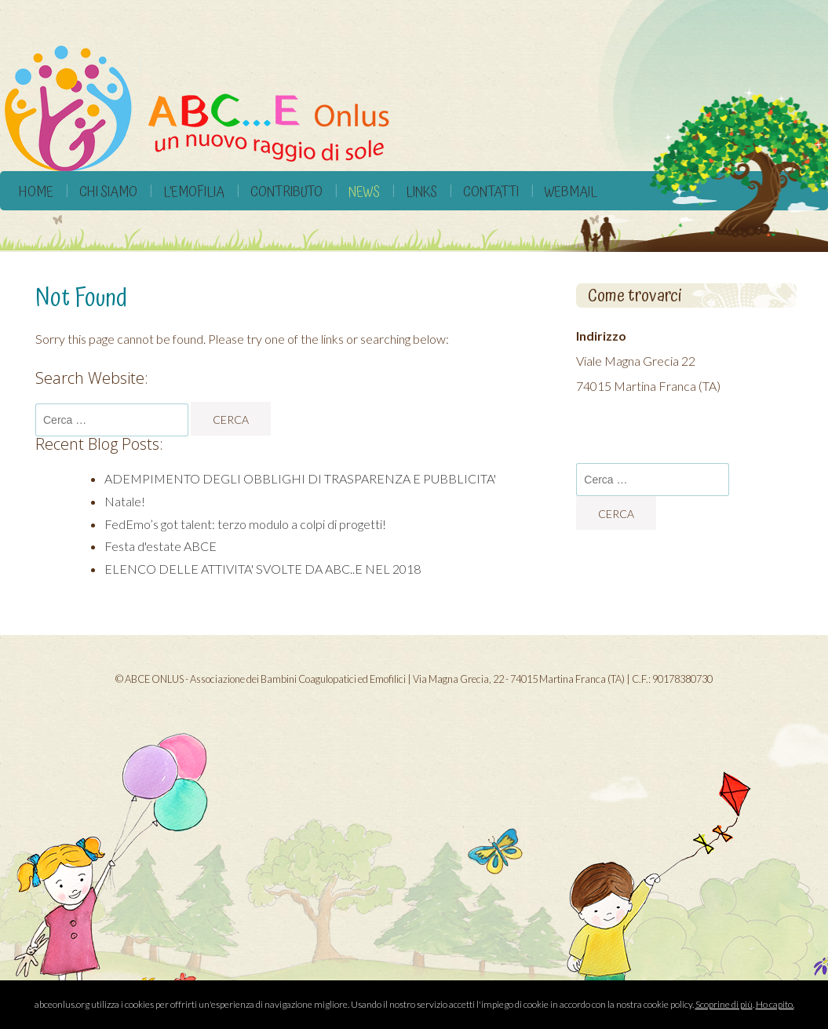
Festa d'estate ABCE (160, 545)
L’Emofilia (193, 192)
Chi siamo (108, 192)
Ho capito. (775, 1004)
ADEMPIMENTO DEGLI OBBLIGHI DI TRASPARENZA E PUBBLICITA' (300, 478)
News (364, 192)
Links (421, 192)
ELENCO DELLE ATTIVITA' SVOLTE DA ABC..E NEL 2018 (262, 568)
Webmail (571, 192)
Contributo (286, 192)
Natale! (124, 501)
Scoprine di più (724, 1004)
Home (36, 192)
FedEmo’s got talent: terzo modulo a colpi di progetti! (245, 523)
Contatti (491, 192)
